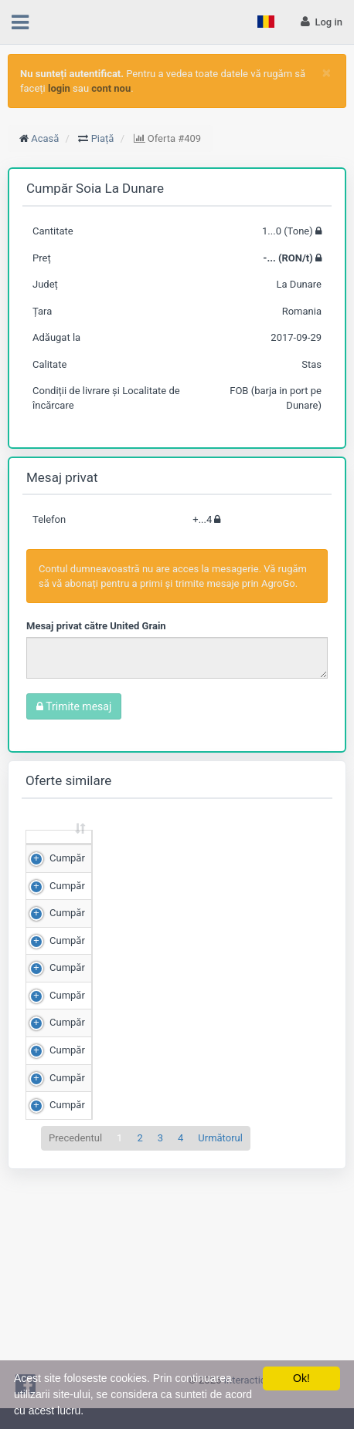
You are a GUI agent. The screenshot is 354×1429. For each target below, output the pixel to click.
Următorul (220, 1331)
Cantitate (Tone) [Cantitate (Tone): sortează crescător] (118, 851)
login (59, 88)
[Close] (326, 73)
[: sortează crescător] (59, 852)
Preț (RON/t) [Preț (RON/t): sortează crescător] (196, 851)
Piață (102, 138)
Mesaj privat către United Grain (96, 626)
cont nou (111, 88)
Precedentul (75, 1331)
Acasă (45, 138)
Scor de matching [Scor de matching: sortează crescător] (271, 851)
